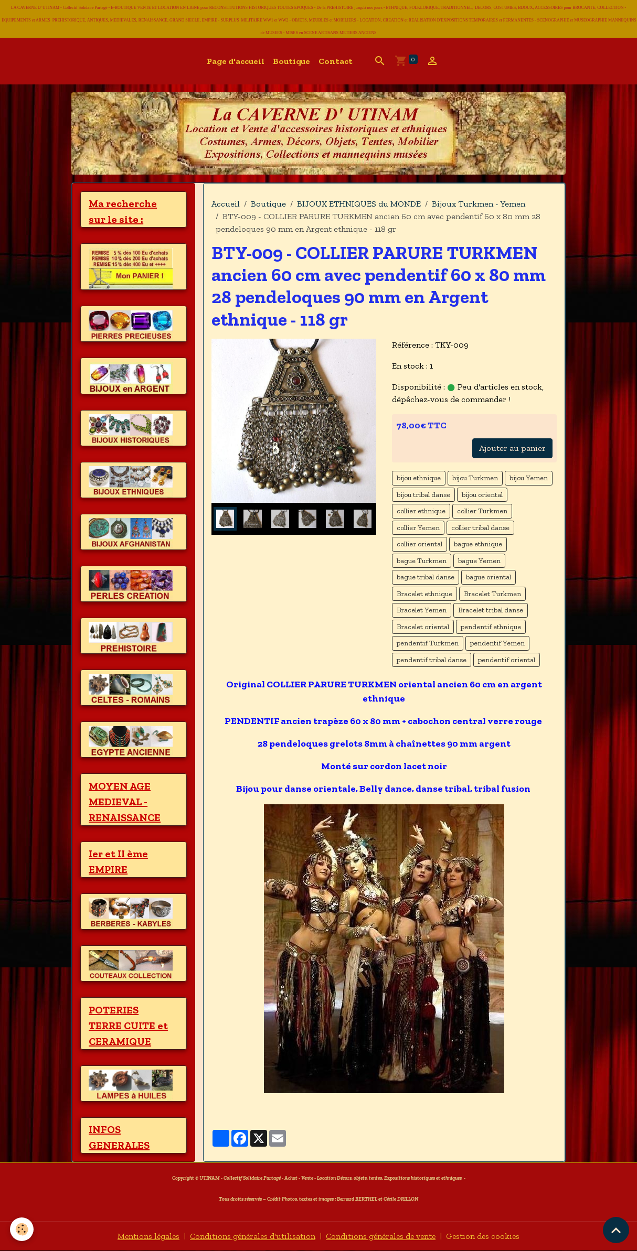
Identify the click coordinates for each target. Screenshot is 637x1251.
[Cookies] (22, 1229)
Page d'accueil (235, 61)
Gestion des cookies (486, 1236)
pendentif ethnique (491, 626)
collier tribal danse (480, 527)
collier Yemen (418, 527)
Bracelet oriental (423, 626)
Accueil (225, 204)
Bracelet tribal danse (490, 610)
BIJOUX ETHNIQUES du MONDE (359, 204)
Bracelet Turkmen (492, 593)
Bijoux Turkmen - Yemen (478, 204)
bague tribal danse (425, 577)
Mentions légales (145, 1236)
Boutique (291, 61)
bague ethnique (478, 544)
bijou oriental (482, 494)
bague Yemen (479, 560)
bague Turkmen (422, 560)
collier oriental (419, 544)
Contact (335, 61)
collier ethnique (421, 510)
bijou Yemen (528, 477)
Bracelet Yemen (422, 610)
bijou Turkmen (475, 477)
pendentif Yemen (497, 643)
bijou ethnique (419, 477)
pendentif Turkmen (428, 643)
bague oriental (488, 577)
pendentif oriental (506, 659)
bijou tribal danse (423, 494)
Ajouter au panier (512, 448)
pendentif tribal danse (431, 659)
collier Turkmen (482, 510)
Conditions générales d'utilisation (251, 1236)
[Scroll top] (616, 1230)
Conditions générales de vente (381, 1236)
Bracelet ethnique (424, 593)
